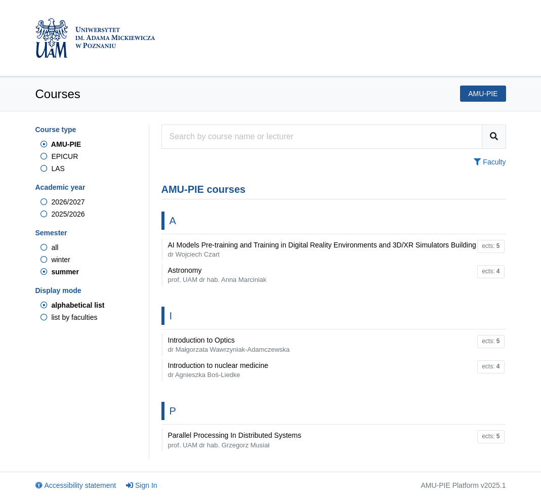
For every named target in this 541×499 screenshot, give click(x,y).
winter (55, 260)
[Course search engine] (321, 136)
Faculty (490, 162)
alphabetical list (72, 305)
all (49, 247)
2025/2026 (62, 214)
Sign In (141, 485)
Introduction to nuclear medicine (218, 370)
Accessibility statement (75, 485)
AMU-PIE (60, 144)
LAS (52, 168)
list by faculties (69, 317)
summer (59, 272)
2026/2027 (62, 202)
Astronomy (217, 274)
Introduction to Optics (229, 344)
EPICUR (59, 156)
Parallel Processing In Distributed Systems (235, 439)
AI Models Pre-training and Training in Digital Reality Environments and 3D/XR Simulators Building (322, 249)
